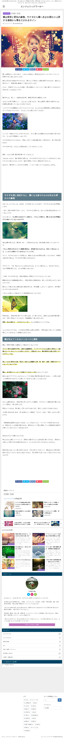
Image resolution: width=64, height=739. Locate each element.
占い (32, 646)
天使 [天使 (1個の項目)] (34, 706)
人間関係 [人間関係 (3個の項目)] (28, 703)
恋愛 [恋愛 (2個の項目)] (34, 709)
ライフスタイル (32, 638)
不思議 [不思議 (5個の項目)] (27, 730)
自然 (21, 13)
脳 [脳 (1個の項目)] (35, 703)
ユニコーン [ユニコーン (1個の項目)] (34, 699)
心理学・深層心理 (32, 657)
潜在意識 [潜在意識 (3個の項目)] (35, 715)
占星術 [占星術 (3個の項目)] (27, 718)
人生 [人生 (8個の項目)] (27, 706)
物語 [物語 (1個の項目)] (27, 709)
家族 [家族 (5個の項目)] (27, 721)
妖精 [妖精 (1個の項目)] (27, 727)
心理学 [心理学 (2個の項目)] (27, 712)
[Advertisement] (17, 178)
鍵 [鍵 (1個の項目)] (34, 718)
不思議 (15, 13)
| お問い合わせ (21, 736)
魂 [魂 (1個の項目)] (34, 712)
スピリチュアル (7, 13)
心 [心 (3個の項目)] (26, 699)
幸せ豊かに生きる (32, 654)
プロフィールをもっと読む (32, 624)
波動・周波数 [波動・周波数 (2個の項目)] (29, 724)
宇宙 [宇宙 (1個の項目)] (27, 715)
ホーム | (3, 736)
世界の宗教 (32, 642)
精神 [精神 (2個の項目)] (34, 721)
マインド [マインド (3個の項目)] (35, 727)
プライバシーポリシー (11, 736)
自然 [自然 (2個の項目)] (38, 724)
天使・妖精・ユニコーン (32, 650)
